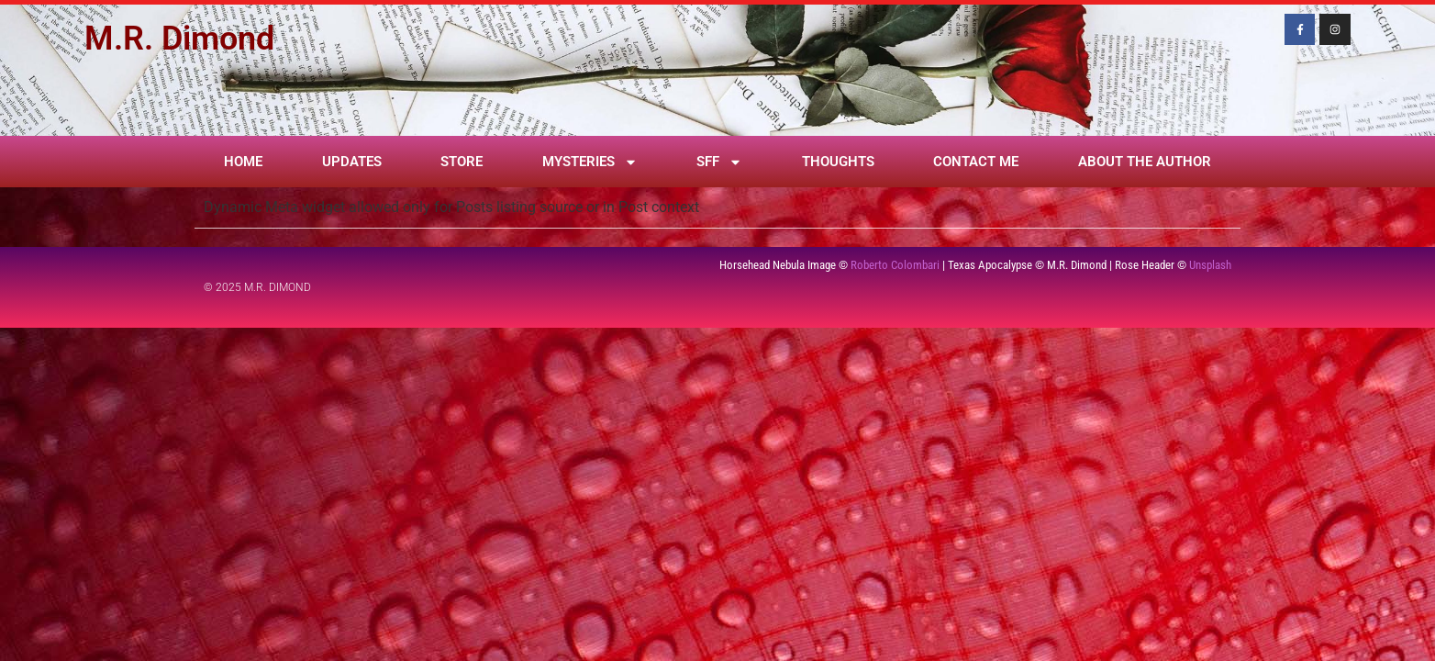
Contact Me (975, 161)
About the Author (1144, 161)
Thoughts (838, 161)
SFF (719, 162)
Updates (352, 161)
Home (243, 161)
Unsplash (1210, 265)
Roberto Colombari (895, 265)
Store (461, 161)
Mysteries (590, 162)
